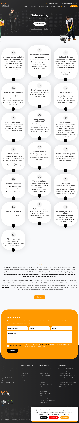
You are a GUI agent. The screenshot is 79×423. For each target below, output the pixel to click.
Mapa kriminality (63, 371)
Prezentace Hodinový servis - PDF (67, 375)
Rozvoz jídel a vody (44, 382)
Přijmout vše (64, 417)
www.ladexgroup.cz (36, 28)
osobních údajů (44, 344)
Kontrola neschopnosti (45, 375)
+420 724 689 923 (8, 380)
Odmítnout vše (53, 417)
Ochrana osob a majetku (46, 368)
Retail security (43, 380)
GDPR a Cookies (63, 386)
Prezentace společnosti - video (66, 380)
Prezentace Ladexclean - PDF (66, 377)
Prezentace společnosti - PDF (66, 373)
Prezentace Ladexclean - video (66, 384)
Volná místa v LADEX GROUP (66, 368)
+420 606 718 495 (53, 3)
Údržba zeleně (43, 389)
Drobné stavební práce (45, 393)
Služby (46, 28)
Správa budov (43, 386)
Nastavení (43, 417)
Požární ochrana (44, 404)
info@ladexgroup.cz (68, 3)
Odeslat (12, 350)
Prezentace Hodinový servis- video (67, 382)
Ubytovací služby (44, 398)
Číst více (39, 297)
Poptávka (73, 6)
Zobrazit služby (39, 23)
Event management (44, 377)
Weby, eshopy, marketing (46, 384)
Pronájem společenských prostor (48, 400)
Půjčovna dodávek (44, 395)
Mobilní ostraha (43, 391)
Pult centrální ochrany (45, 371)
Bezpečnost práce (44, 402)
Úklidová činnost (44, 373)
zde (68, 414)
